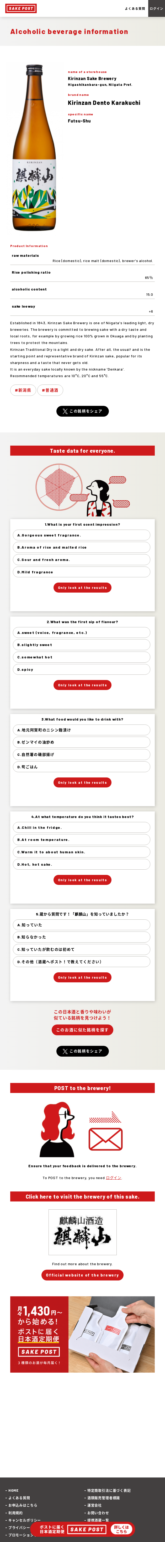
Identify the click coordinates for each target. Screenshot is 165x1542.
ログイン (156, 8)
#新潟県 (23, 390)
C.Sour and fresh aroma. (43, 559)
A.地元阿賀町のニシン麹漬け (44, 730)
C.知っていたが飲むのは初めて (46, 949)
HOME (13, 1490)
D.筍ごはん (27, 767)
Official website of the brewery (82, 1275)
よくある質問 (135, 8)
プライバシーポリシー (26, 1527)
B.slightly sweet (34, 644)
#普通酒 (50, 390)
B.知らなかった (31, 937)
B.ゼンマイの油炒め (36, 742)
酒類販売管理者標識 (103, 1498)
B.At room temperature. (43, 839)
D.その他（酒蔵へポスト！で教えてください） (60, 961)
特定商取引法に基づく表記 (109, 1490)
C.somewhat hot (35, 657)
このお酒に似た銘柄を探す (82, 1029)
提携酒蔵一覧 (98, 1520)
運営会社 (94, 1505)
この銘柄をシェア (86, 411)
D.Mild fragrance (35, 572)
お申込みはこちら (23, 1505)
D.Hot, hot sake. (34, 864)
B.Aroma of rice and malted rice (52, 547)
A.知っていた (29, 925)
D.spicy (25, 669)
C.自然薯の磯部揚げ (36, 754)
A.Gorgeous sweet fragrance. (49, 535)
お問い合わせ (98, 1513)
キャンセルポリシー (24, 1520)
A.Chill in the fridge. (39, 827)
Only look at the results (82, 587)
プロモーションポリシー (28, 1535)
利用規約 (15, 1513)
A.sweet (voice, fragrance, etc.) (52, 632)
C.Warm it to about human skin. (51, 852)
